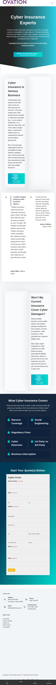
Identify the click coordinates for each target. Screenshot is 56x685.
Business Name (15, 481)
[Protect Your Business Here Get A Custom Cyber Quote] (16, 178)
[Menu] (52, 3)
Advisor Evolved (33, 675)
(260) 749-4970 (33, 600)
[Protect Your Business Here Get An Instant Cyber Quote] (28, 54)
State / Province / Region (34, 533)
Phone (12, 546)
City (9, 533)
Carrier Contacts (7, 621)
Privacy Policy (7, 625)
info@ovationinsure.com (15, 608)
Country (30, 542)
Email (12, 558)
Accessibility (6, 627)
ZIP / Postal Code (12, 542)
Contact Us (6, 623)
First (9, 502)
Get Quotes (6, 618)
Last (29, 502)
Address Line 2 (11, 525)
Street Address (11, 516)
